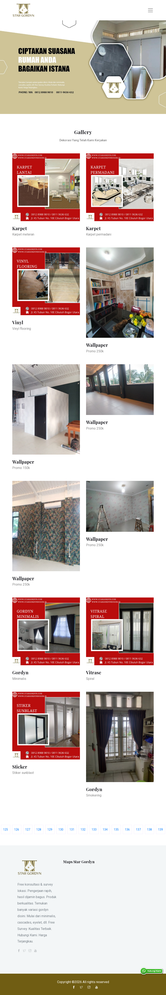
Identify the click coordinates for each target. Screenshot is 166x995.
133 (94, 829)
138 (149, 829)
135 (116, 829)
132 (83, 829)
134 (105, 829)
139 (160, 829)
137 (138, 829)
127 (27, 829)
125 (5, 829)
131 (71, 829)
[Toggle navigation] (150, 10)
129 (49, 829)
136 (127, 829)
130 (60, 829)
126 (16, 829)
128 (38, 829)
